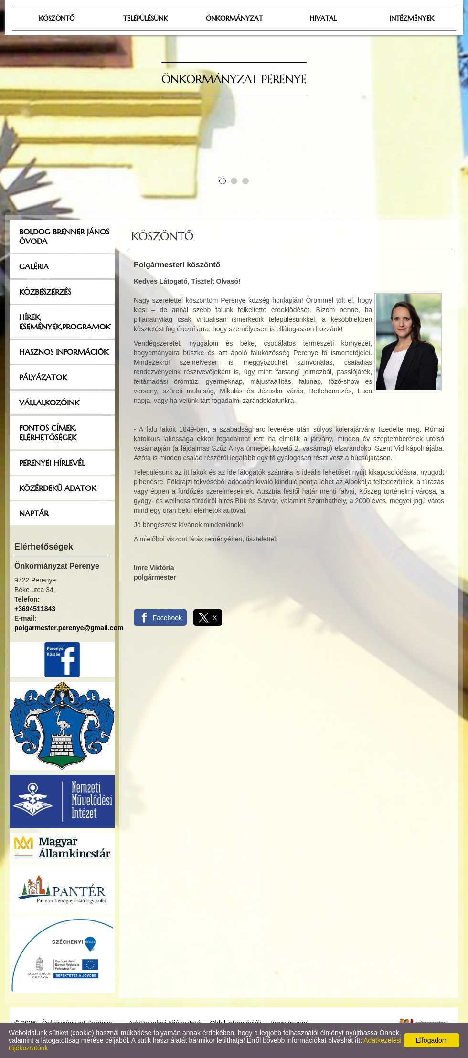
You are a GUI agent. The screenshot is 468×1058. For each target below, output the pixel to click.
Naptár (33, 513)
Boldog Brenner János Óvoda (64, 236)
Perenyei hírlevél (52, 462)
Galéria (34, 266)
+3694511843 (34, 609)
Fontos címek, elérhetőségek (47, 432)
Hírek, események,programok (64, 321)
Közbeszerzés (45, 291)
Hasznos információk (63, 352)
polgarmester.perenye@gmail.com (68, 628)
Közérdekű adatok (57, 488)
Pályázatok (43, 377)
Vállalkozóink (49, 402)
